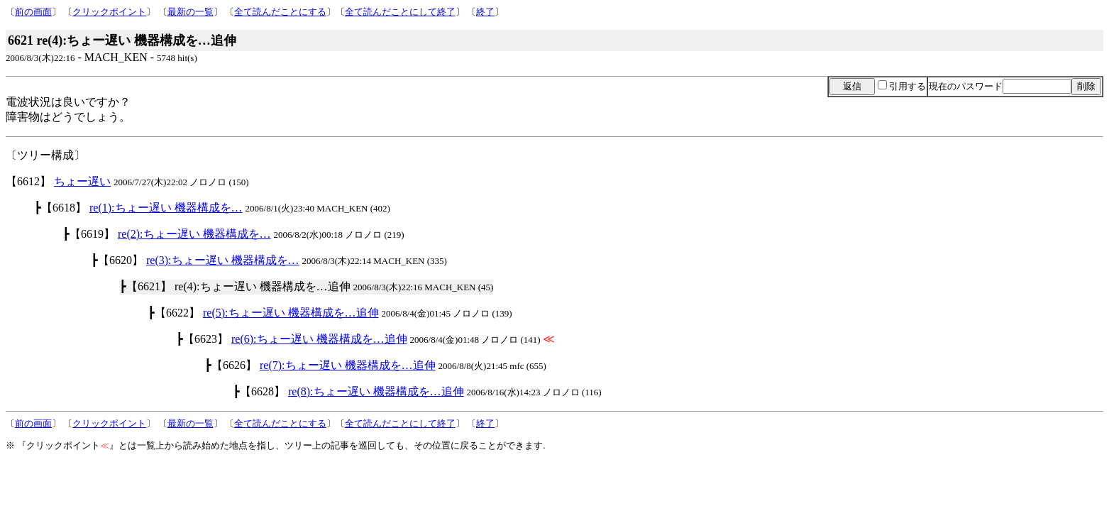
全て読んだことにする (280, 11)
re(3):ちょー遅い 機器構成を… (222, 260)
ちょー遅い (82, 181)
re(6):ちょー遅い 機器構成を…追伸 (319, 339)
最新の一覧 (190, 11)
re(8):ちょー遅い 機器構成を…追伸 (376, 391)
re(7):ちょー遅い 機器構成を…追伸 (348, 365)
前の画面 (33, 11)
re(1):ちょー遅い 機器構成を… (166, 208)
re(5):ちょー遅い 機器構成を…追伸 (291, 313)
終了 (485, 11)
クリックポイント (109, 11)
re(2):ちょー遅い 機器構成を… (194, 234)
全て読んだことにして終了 (400, 11)
